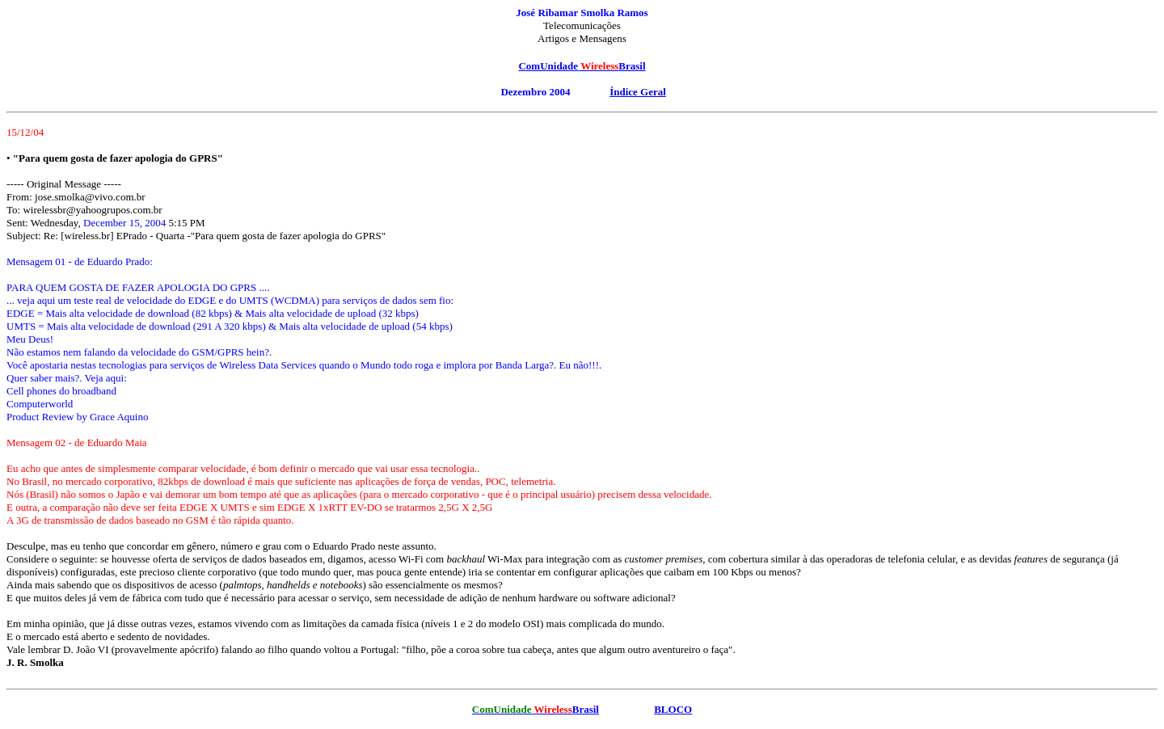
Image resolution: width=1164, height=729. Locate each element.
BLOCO (673, 709)
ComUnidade (548, 66)
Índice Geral (637, 92)
